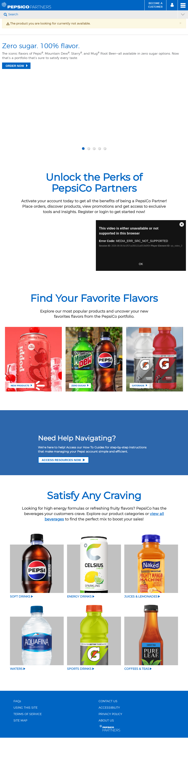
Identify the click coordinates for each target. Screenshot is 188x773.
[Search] (92, 14)
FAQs (17, 736)
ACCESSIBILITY (109, 742)
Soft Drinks (20, 631)
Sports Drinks (79, 704)
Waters (16, 704)
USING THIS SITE (25, 742)
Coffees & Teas (136, 704)
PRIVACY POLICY (110, 749)
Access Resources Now (63, 495)
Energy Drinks (79, 631)
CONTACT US (108, 736)
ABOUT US (106, 755)
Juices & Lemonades (140, 631)
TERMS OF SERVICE (27, 749)
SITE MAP (20, 755)
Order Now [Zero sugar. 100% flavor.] (15, 135)
